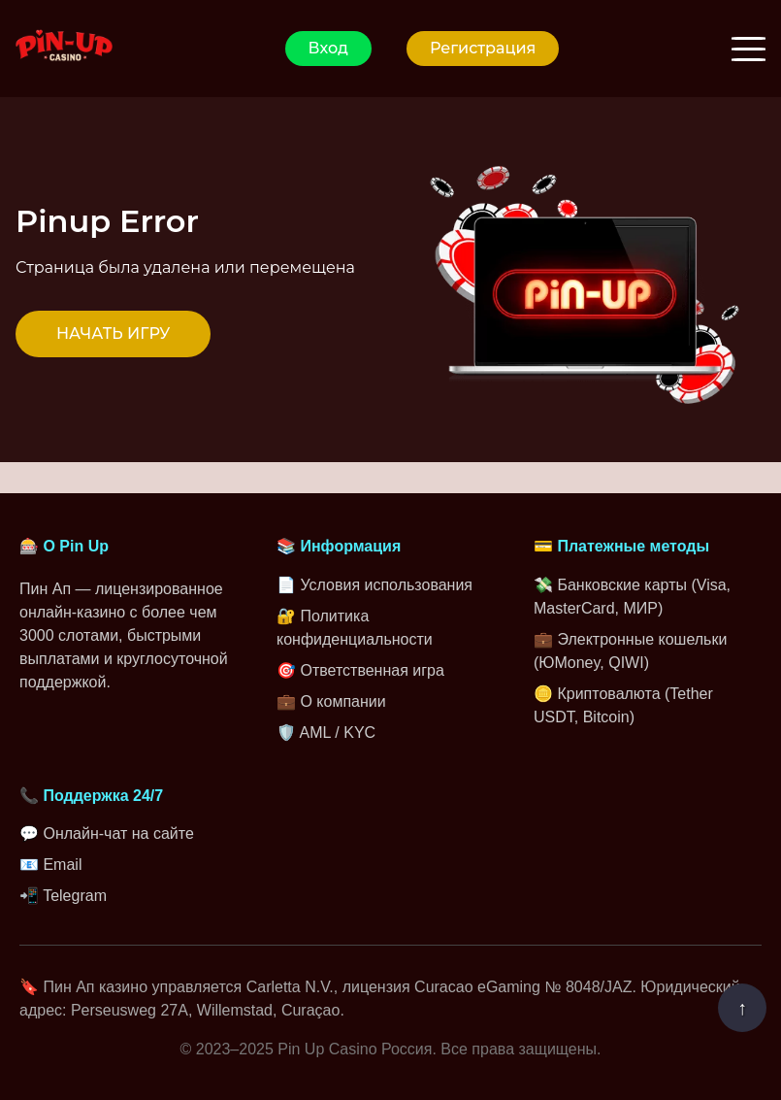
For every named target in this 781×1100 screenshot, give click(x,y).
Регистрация (483, 48)
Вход (328, 48)
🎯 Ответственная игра (360, 670)
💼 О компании (331, 701)
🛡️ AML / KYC (326, 732)
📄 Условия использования (374, 585)
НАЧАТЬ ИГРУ (113, 333)
